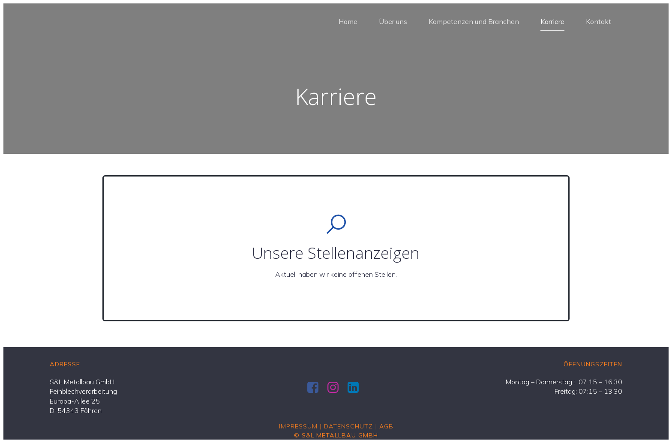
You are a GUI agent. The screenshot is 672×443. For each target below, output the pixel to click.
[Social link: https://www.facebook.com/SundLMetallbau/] (316, 388)
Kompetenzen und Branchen (474, 21)
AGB (386, 426)
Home (348, 21)
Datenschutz (348, 426)
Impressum (298, 426)
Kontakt (598, 21)
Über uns (393, 21)
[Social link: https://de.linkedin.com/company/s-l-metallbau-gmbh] (356, 388)
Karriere (552, 21)
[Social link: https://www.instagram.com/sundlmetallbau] (336, 388)
